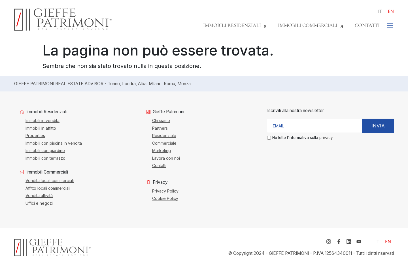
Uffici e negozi (39, 203)
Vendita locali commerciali (50, 180)
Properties (35, 135)
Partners (160, 128)
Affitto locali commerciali (48, 188)
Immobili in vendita (43, 120)
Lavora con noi (166, 158)
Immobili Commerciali (310, 25)
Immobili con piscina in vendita (54, 143)
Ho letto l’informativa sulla (302, 138)
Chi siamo (161, 120)
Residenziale (164, 135)
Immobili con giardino (45, 150)
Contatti (367, 25)
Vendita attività (39, 195)
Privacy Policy (165, 191)
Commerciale (164, 143)
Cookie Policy (165, 198)
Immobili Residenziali (235, 25)
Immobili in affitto (41, 128)
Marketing (161, 150)
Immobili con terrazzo (45, 158)
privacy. (326, 137)
